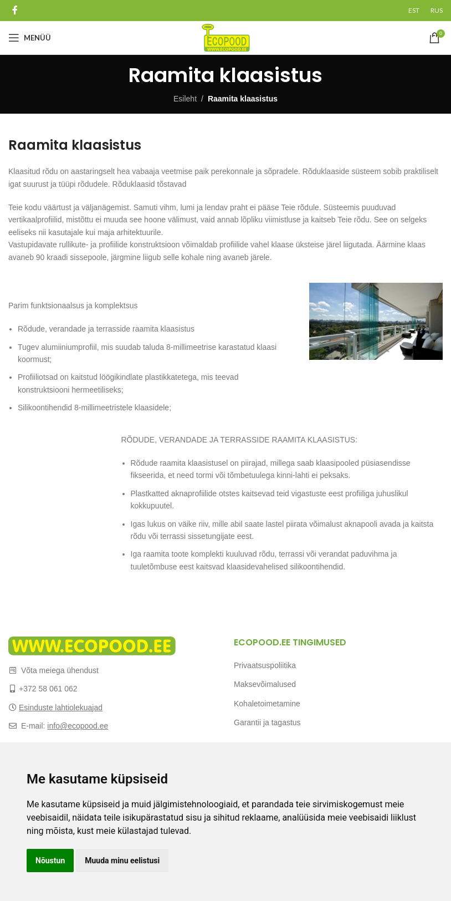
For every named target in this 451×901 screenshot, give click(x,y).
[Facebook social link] (14, 10)
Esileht (185, 98)
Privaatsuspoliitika (265, 665)
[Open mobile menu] (30, 38)
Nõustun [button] (50, 860)
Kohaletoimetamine (267, 703)
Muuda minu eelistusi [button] (122, 860)
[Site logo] (225, 37)
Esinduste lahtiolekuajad (60, 707)
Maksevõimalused (265, 684)
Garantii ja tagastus (267, 722)
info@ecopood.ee (77, 725)
